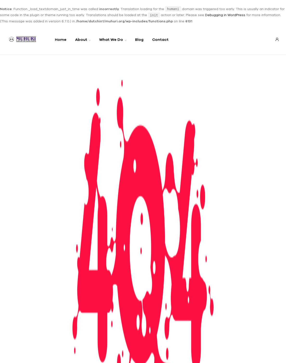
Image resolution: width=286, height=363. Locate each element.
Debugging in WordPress (225, 15)
